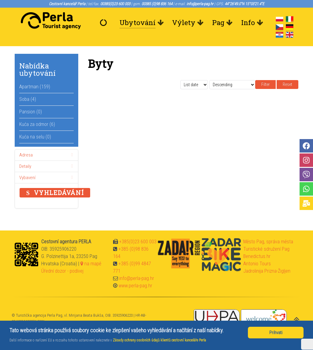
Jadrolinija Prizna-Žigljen (266, 271)
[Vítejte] (104, 23)
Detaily (47, 166)
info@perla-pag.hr (136, 278)
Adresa (47, 155)
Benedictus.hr (257, 256)
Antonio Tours (257, 264)
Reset (287, 84)
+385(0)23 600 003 (137, 242)
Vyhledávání (55, 193)
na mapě (90, 264)
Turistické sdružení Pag (266, 249)
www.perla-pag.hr (135, 286)
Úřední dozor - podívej (62, 271)
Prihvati (275, 332)
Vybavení (47, 177)
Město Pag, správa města (268, 242)
